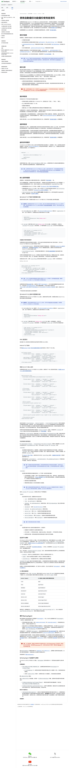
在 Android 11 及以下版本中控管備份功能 (49, 186)
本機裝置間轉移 (52, 251)
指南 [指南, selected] (12, 7)
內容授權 (32, 704)
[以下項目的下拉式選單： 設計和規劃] (26, 1)
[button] (7, 15)
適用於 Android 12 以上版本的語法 (36, 543)
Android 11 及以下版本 (28, 455)
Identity (10, 4)
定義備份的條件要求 (56, 455)
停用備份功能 (54, 27)
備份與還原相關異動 (44, 171)
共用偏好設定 (58, 59)
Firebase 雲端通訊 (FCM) (40, 477)
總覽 (2, 7)
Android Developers (23, 13)
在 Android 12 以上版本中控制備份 (41, 190)
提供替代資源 (56, 278)
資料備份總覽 (53, 30)
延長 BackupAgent (29, 654)
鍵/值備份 (29, 284)
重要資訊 (14, 1)
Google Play (38, 1)
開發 (30, 1)
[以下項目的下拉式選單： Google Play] (42, 1)
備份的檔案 (48, 180)
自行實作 (42, 284)
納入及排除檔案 (47, 54)
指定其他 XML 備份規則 (53, 302)
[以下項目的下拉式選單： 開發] (32, 1)
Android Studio (63, 1)
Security (3, 4)
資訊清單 (55, 638)
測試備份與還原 (53, 119)
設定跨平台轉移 (34, 193)
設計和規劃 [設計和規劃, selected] (22, 1)
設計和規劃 (30, 13)
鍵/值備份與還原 (52, 631)
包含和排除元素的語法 (37, 547)
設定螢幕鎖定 (35, 247)
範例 (7, 7)
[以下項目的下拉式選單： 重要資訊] (17, 1)
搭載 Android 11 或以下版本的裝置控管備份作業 (32, 348)
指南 (43, 13)
